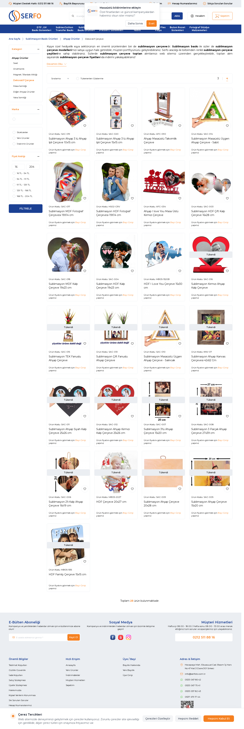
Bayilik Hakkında (131, 665)
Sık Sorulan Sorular (19, 700)
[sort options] (60, 78)
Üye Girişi (128, 675)
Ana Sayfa (14, 38)
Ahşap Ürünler (71, 38)
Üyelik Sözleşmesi (18, 685)
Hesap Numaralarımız (20, 705)
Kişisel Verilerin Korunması (22, 695)
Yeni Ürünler (72, 670)
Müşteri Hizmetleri (75, 680)
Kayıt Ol (73, 637)
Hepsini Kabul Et (219, 718)
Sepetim (70, 685)
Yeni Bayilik (128, 670)
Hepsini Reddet (188, 718)
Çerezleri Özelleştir (157, 718)
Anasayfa (70, 665)
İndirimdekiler (73, 675)
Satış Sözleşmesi (17, 680)
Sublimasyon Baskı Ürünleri (42, 38)
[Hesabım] (197, 16)
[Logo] (30, 16)
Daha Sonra (135, 23)
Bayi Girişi (80, 149)
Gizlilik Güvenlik (17, 670)
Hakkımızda (15, 690)
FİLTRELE (26, 208)
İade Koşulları (16, 675)
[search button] (177, 16)
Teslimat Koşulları (18, 665)
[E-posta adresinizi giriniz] (44, 637)
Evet (152, 23)
